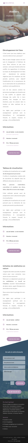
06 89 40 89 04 (14, 392)
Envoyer (20, 385)
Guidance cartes (8, 419)
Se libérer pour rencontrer (10, 426)
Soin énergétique (8, 422)
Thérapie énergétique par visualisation (13, 424)
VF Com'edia (17, 441)
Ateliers (6, 429)
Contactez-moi (14, 153)
